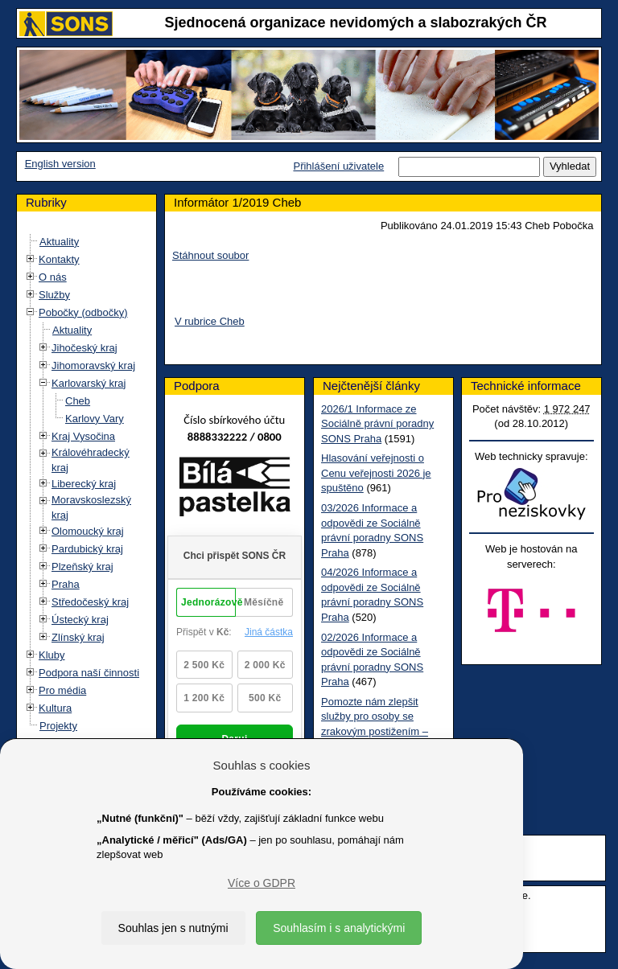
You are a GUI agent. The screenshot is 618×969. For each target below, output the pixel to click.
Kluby (52, 655)
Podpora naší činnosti (89, 673)
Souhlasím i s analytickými (339, 928)
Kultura (55, 708)
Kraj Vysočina (83, 436)
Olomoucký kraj (88, 531)
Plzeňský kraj (82, 566)
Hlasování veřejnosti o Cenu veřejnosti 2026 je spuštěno (376, 473)
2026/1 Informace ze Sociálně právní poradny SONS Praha (377, 424)
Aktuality (59, 242)
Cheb (77, 401)
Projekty (58, 726)
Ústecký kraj (80, 620)
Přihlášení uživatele (338, 166)
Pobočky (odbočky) (83, 312)
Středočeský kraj (90, 602)
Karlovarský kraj (89, 383)
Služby (54, 295)
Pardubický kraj (87, 549)
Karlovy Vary (94, 419)
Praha (66, 584)
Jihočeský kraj (84, 348)
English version (60, 164)
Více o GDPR (261, 883)
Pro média (62, 690)
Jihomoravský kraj (93, 365)
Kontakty (59, 259)
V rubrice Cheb (210, 321)
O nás (53, 277)
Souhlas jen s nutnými (173, 928)
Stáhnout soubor (210, 255)
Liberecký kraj (84, 484)
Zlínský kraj (78, 637)
